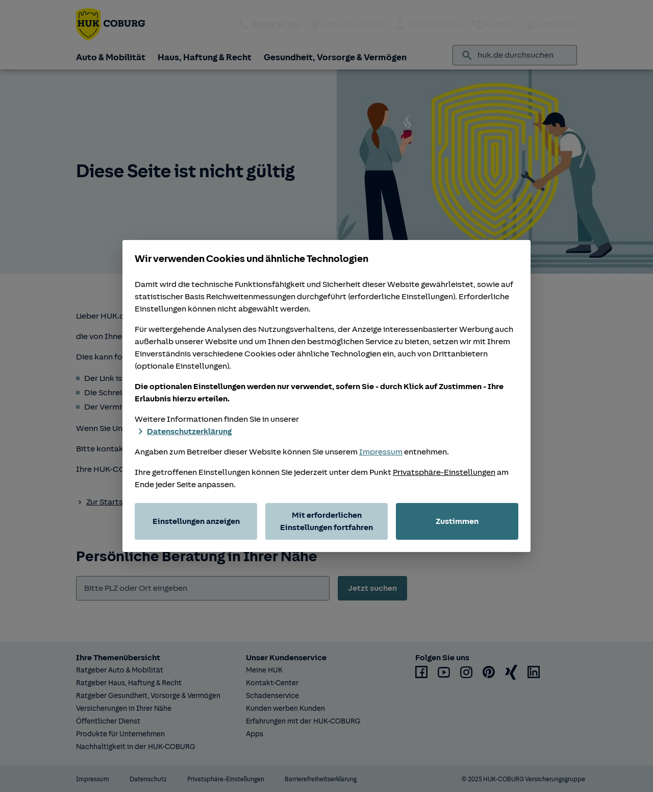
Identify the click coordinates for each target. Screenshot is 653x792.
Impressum (381, 452)
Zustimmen (457, 521)
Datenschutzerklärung (183, 431)
